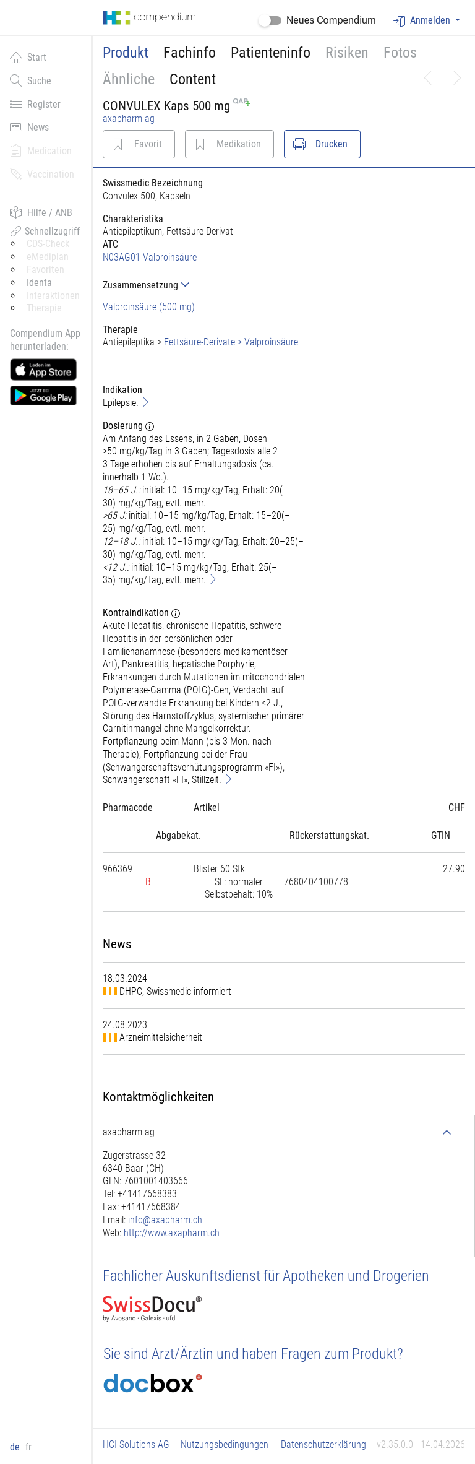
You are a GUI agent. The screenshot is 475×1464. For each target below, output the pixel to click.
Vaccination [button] (42, 174)
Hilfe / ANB (41, 212)
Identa (39, 282)
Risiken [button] (347, 52)
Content (192, 79)
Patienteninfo (270, 52)
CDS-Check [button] (48, 243)
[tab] (204, 285)
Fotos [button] (400, 52)
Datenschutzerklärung (323, 1444)
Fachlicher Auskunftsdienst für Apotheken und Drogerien (266, 1275)
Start (28, 57)
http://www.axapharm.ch (172, 1233)
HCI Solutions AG (136, 1444)
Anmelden (423, 20)
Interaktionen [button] (53, 295)
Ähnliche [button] (129, 79)
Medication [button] (41, 150)
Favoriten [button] (45, 269)
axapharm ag (129, 118)
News (29, 127)
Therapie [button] (44, 308)
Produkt (125, 52)
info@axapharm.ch (165, 1220)
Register (35, 104)
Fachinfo (189, 52)
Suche (30, 80)
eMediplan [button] (48, 256)
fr (28, 1447)
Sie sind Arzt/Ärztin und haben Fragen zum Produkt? (253, 1353)
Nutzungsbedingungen (224, 1444)
